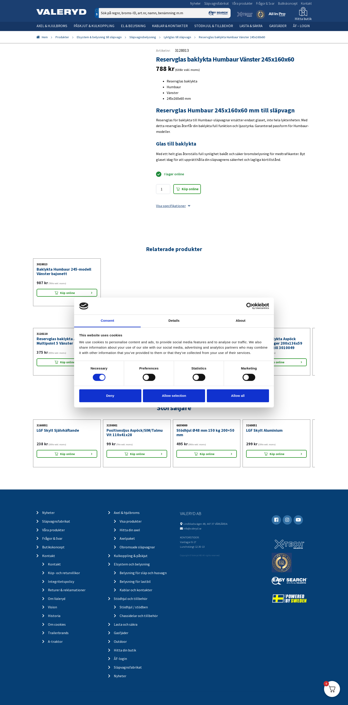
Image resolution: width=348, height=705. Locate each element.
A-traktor (55, 641)
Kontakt (306, 3)
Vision (52, 607)
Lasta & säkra (251, 26)
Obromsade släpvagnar (137, 547)
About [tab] (240, 321)
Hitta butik (303, 18)
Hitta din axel (130, 530)
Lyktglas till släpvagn (177, 37)
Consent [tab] (107, 321)
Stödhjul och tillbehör (130, 598)
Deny (110, 395)
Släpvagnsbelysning (142, 37)
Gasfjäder (278, 26)
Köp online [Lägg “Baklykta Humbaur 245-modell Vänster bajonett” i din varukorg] (67, 293)
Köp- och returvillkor (64, 573)
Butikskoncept (287, 3)
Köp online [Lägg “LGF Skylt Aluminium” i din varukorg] (277, 454)
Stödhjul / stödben (134, 607)
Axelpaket (127, 538)
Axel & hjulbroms (52, 26)
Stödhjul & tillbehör (213, 26)
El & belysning (133, 26)
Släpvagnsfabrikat (216, 3)
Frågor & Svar (265, 3)
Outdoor (120, 641)
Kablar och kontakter (136, 590)
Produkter (62, 37)
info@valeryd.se (192, 528)
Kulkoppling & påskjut (131, 555)
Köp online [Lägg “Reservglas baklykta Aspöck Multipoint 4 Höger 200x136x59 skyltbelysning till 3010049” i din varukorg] (277, 362)
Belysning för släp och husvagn (143, 573)
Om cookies (57, 624)
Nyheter (195, 3)
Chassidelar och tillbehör (139, 615)
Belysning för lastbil (135, 581)
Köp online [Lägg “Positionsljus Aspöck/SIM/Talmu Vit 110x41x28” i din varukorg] (137, 454)
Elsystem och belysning (132, 564)
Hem (45, 37)
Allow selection (174, 395)
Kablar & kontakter (170, 26)
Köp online (190, 189)
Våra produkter (242, 3)
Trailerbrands (58, 633)
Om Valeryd (56, 598)
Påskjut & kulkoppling (94, 26)
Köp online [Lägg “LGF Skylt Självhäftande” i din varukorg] (67, 454)
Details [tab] (174, 321)
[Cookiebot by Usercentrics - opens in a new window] (249, 306)
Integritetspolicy (61, 581)
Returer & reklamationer (66, 590)
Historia (54, 615)
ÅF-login (120, 658)
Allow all (238, 395)
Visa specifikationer (173, 206)
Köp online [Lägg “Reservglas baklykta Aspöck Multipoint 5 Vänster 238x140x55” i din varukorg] (67, 362)
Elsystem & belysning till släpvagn (99, 37)
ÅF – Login (301, 26)
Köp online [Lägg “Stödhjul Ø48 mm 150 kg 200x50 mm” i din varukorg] (207, 454)
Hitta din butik (125, 650)
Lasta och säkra (125, 624)
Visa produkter (131, 521)
